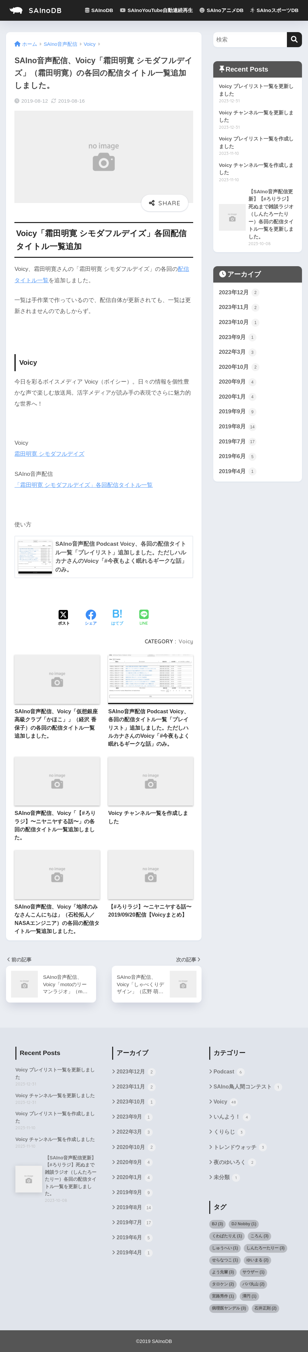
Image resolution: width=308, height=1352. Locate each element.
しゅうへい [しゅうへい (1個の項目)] (225, 1247)
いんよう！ (232, 1116)
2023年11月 (239, 308)
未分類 (227, 1177)
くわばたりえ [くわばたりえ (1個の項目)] (227, 1235)
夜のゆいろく (235, 1162)
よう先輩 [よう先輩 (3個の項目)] (223, 1271)
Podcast (229, 1071)
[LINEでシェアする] (144, 617)
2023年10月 (239, 323)
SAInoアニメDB (221, 10)
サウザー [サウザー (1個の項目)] (253, 1271)
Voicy (185, 640)
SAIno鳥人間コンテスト (248, 1086)
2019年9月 (237, 413)
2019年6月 (237, 457)
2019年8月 (237, 428)
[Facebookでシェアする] (91, 617)
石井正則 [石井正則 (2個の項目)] (265, 1307)
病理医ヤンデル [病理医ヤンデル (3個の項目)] (229, 1307)
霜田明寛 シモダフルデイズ (49, 453)
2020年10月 (239, 368)
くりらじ (229, 1131)
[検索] (294, 39)
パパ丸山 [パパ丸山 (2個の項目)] (253, 1283)
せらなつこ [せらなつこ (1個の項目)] (225, 1259)
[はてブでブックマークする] (117, 617)
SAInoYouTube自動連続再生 (156, 10)
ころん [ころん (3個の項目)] (259, 1235)
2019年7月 (237, 443)
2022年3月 (237, 353)
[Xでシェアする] (64, 617)
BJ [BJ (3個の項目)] (217, 1223)
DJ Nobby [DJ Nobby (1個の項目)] (243, 1223)
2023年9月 (237, 338)
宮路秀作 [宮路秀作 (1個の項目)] (223, 1295)
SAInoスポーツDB (274, 10)
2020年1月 (237, 398)
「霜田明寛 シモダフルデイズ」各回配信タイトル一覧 (83, 484)
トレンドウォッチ (240, 1147)
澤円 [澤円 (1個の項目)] (249, 1295)
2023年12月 (239, 293)
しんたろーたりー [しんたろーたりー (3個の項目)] (265, 1247)
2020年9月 (237, 383)
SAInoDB (36, 10)
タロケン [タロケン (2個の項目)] (223, 1283)
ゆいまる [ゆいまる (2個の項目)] (257, 1259)
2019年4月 (237, 473)
